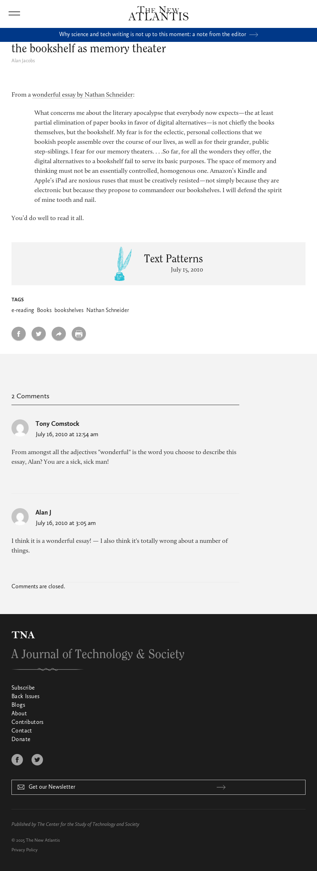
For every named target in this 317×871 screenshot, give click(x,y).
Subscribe (23, 688)
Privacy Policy (24, 850)
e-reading (22, 310)
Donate (20, 740)
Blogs (18, 705)
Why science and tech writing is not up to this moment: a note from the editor (158, 35)
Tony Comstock (57, 424)
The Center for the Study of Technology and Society (88, 824)
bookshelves (68, 310)
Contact (21, 731)
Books (44, 310)
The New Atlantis (43, 840)
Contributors (27, 722)
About (19, 714)
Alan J (43, 513)
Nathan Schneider (107, 310)
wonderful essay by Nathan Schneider (82, 95)
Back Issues (25, 697)
